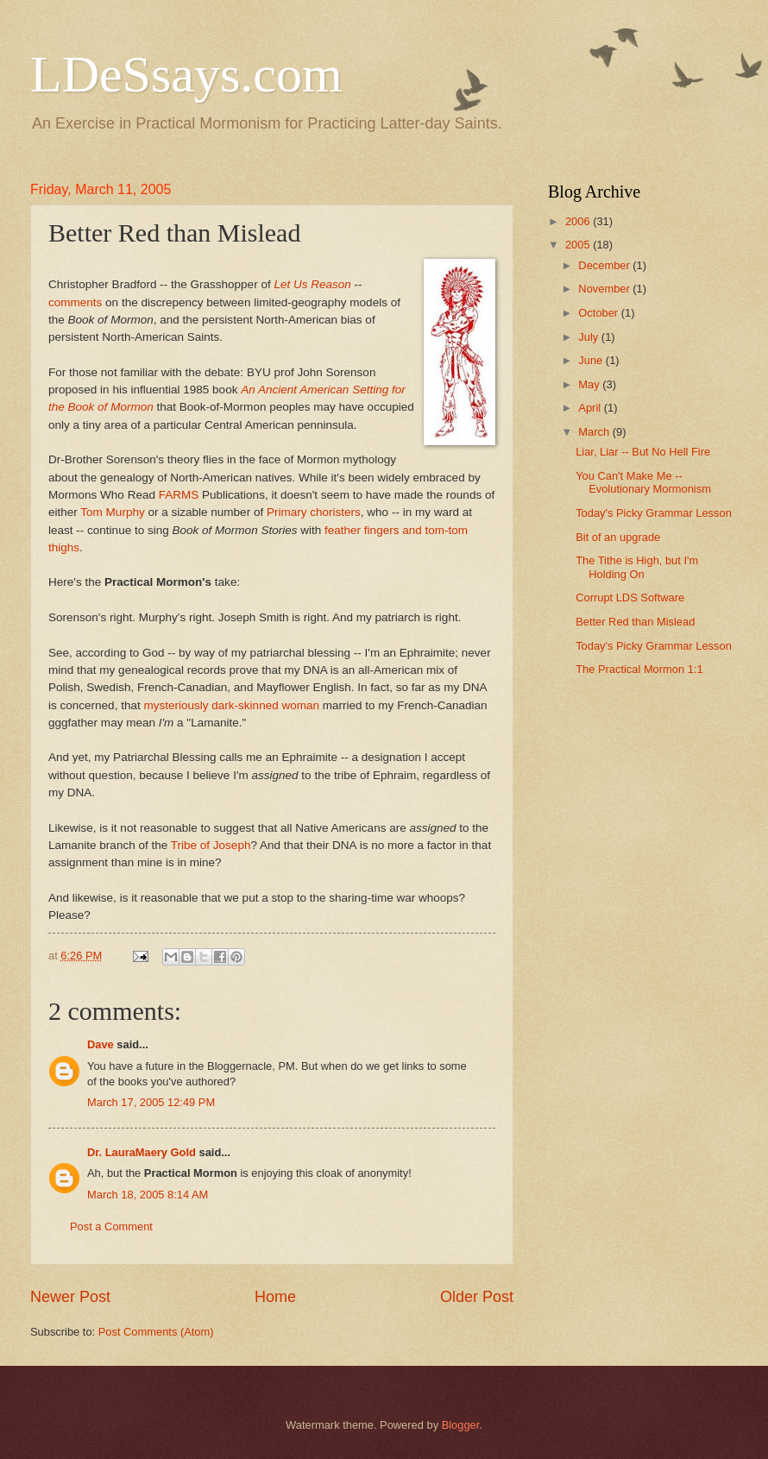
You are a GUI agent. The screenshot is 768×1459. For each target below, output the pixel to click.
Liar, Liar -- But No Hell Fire (643, 451)
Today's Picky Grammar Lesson (654, 512)
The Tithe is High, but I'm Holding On (637, 567)
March (595, 431)
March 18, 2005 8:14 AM (147, 1194)
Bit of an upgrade (618, 537)
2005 (579, 244)
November (605, 288)
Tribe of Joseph (211, 845)
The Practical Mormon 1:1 (639, 669)
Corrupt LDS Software (630, 597)
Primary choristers (314, 512)
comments (75, 302)
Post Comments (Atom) (156, 1331)
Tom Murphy (112, 512)
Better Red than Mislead (635, 621)
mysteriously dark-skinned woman (231, 705)
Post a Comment (111, 1226)
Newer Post (70, 1296)
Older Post (476, 1296)
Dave (100, 1044)
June (592, 360)
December (605, 265)
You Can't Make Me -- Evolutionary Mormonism (643, 482)
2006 (579, 221)
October (599, 312)
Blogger (461, 1424)
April (590, 407)
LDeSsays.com (186, 74)
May (590, 384)
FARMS (179, 494)
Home (275, 1296)
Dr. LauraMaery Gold (141, 1152)
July (589, 336)
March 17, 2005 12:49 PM (151, 1102)
